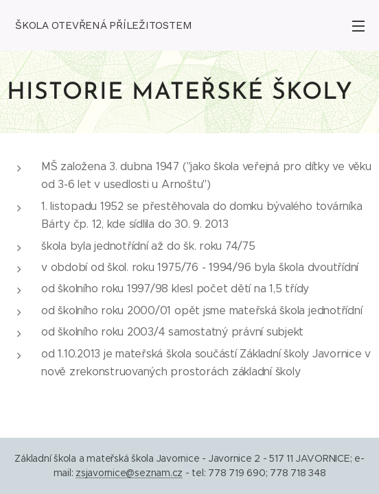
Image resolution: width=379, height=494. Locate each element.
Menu (358, 26)
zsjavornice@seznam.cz (129, 473)
